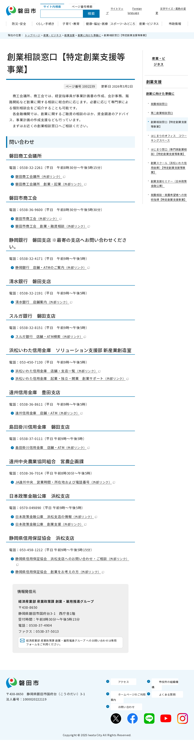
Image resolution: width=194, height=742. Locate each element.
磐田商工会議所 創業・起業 (50, 184)
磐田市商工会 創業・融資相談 (52, 226)
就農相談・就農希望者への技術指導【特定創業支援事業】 (169, 185)
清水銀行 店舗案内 (43, 302)
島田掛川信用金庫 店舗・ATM (52, 447)
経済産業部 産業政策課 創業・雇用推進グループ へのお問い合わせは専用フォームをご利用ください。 (72, 646)
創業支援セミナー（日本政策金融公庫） (169, 171)
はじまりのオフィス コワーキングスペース (169, 126)
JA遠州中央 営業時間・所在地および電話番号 (65, 482)
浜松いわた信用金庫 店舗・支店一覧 (58, 370)
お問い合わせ (121, 709)
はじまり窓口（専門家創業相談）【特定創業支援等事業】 (169, 139)
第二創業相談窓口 (162, 101)
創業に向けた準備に (89, 35)
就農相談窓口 (159, 92)
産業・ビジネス (52, 35)
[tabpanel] (72, 14)
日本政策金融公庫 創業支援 (50, 524)
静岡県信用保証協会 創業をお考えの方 (59, 571)
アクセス (117, 689)
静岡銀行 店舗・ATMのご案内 (52, 267)
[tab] (52, 7)
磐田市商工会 (38, 218)
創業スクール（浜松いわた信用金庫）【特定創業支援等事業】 (169, 155)
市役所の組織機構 (165, 689)
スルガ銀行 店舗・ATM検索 (50, 336)
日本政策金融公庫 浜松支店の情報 (56, 516)
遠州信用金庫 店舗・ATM (49, 413)
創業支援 (69, 35)
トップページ (32, 35)
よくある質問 (162, 696)
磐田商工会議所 (40, 176)
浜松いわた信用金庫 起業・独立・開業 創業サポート (72, 378)
